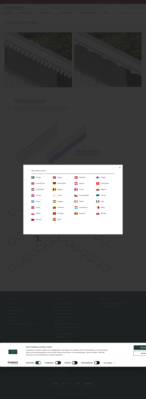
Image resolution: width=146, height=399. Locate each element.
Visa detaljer (107, 395)
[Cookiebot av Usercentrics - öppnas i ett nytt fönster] (13, 395)
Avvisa (129, 385)
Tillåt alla (129, 380)
